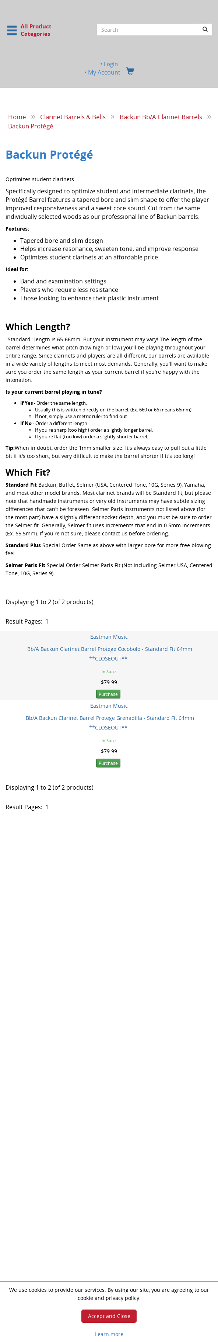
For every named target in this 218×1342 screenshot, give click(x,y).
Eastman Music (109, 636)
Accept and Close (109, 1315)
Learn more (109, 1334)
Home (17, 116)
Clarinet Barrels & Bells (73, 116)
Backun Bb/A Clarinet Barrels (161, 116)
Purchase (108, 694)
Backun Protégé (30, 125)
